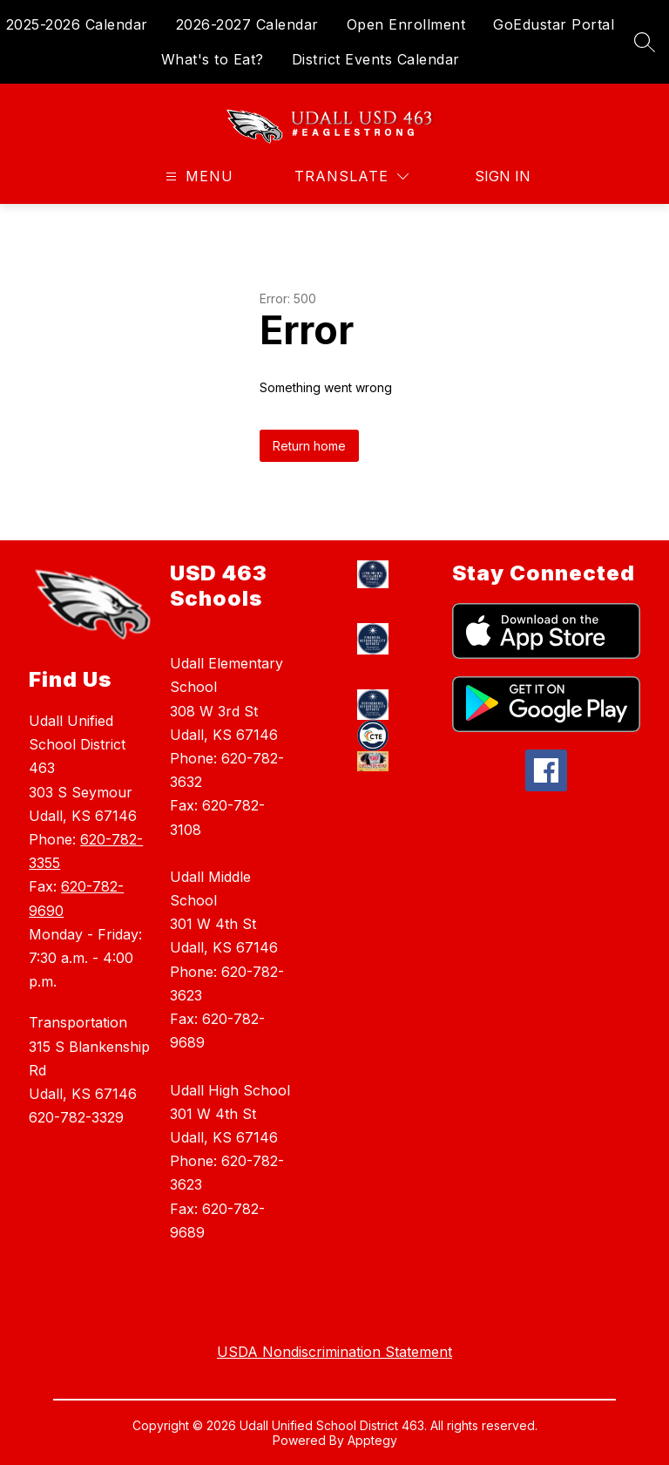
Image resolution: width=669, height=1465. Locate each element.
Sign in (492, 176)
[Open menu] (197, 176)
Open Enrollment (406, 24)
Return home (309, 445)
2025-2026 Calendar (77, 24)
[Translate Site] (351, 176)
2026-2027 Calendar (247, 24)
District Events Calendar (376, 59)
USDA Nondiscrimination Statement (334, 1351)
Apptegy (372, 1440)
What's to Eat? (212, 59)
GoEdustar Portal (553, 24)
